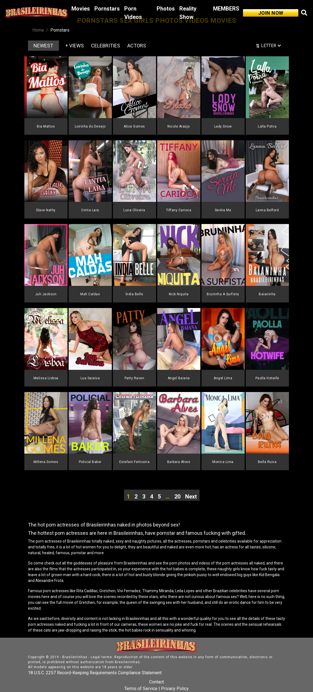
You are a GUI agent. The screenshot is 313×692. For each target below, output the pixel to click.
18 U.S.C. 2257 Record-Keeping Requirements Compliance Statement (95, 672)
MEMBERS (226, 8)
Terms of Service (140, 688)
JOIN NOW (270, 13)
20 (177, 496)
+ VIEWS (74, 46)
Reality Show (187, 12)
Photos (166, 8)
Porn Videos (133, 12)
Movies (80, 8)
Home (38, 30)
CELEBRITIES (105, 46)
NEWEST (43, 46)
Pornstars (107, 8)
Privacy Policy (175, 688)
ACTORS (136, 46)
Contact (156, 682)
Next (191, 496)
